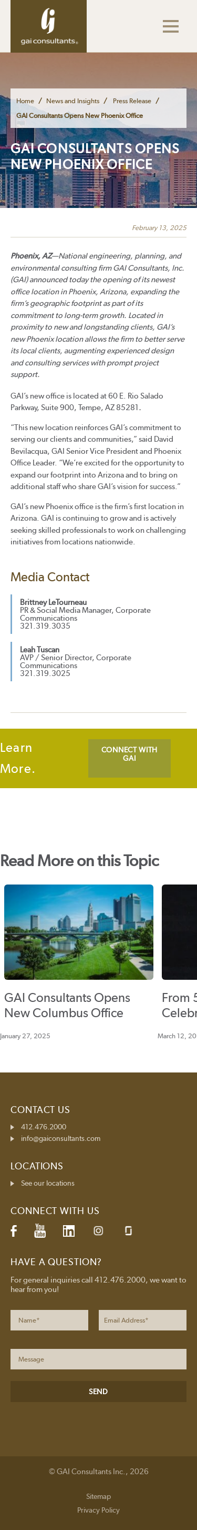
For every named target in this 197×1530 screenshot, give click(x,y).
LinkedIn (69, 1231)
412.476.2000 (43, 1126)
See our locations (48, 1183)
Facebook (14, 1231)
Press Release (132, 101)
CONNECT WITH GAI (129, 754)
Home (25, 101)
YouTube (40, 1231)
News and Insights (72, 101)
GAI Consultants (49, 26)
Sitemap (98, 1496)
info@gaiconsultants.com (60, 1138)
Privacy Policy (98, 1510)
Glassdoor (128, 1230)
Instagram (98, 1231)
